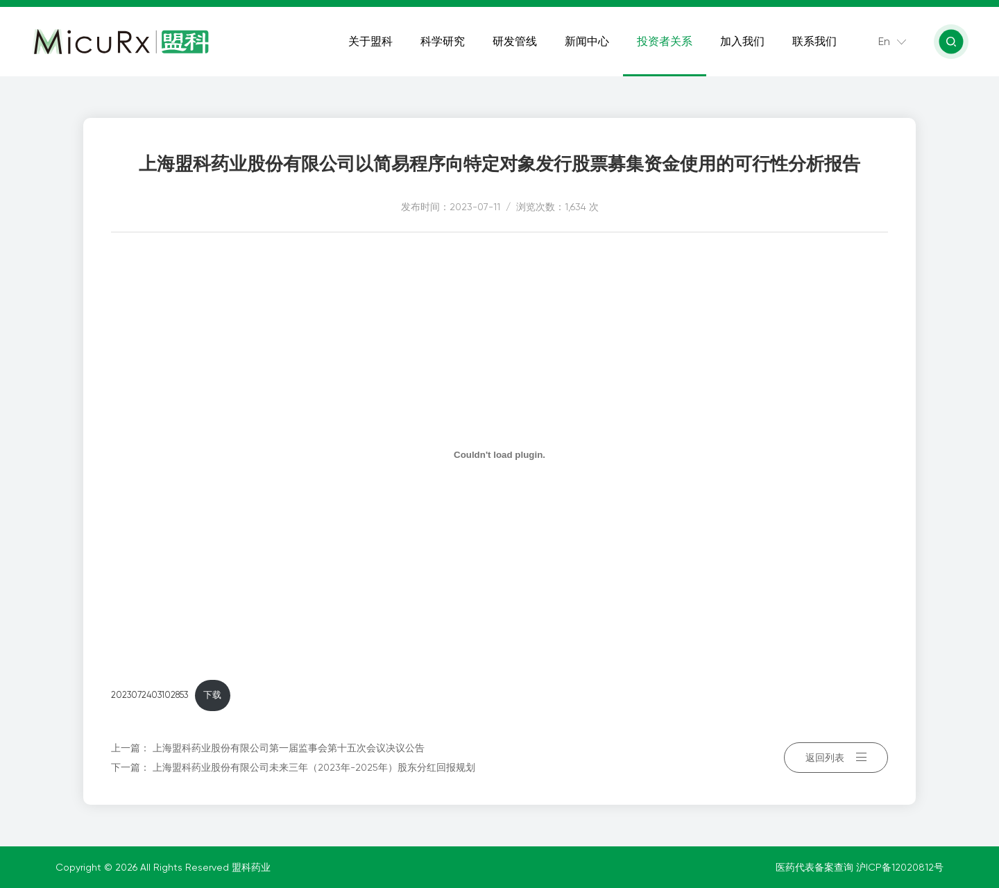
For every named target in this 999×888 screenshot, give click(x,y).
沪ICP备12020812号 (900, 867)
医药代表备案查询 (816, 867)
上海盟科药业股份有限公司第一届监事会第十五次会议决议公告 (289, 747)
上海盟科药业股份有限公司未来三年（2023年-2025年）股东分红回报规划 (314, 767)
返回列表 (835, 757)
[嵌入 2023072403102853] (499, 454)
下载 (212, 695)
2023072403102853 (149, 695)
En (884, 41)
